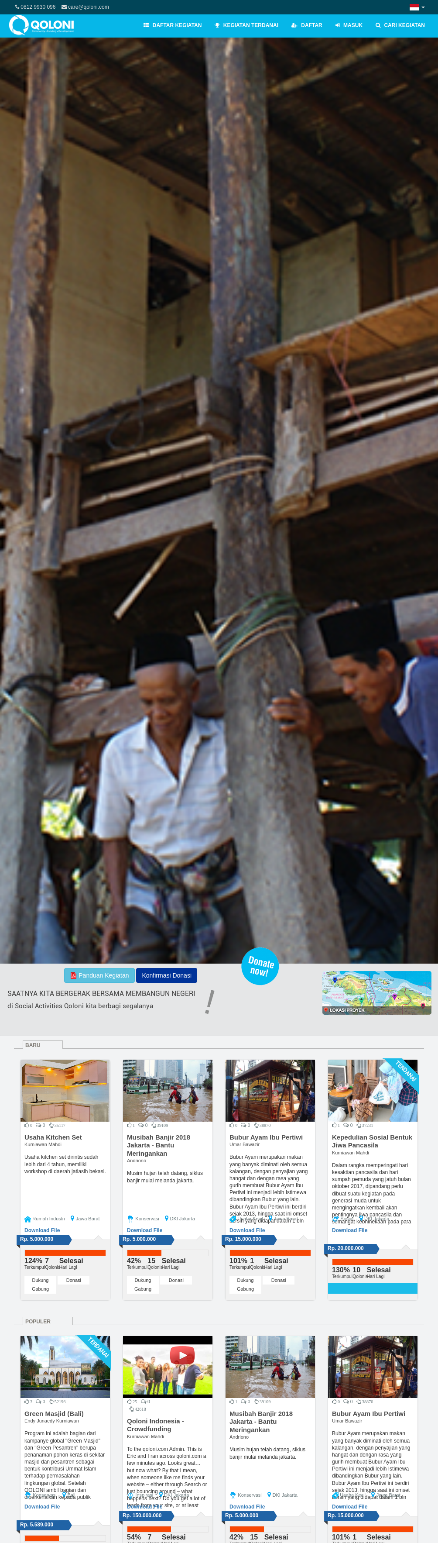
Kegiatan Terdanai (246, 25)
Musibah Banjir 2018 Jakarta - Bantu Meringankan (158, 1145)
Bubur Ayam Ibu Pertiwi (266, 1137)
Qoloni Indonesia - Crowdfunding (155, 1425)
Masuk (349, 25)
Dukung (40, 1280)
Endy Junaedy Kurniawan (51, 1420)
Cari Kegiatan (400, 25)
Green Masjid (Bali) (54, 1413)
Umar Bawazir (244, 1144)
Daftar (306, 25)
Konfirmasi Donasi (167, 975)
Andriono (136, 1160)
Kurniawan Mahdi (43, 1144)
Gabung (40, 1289)
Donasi (73, 1280)
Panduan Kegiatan (99, 975)
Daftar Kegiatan (173, 25)
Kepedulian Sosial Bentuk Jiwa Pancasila (372, 1141)
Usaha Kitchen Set (53, 1137)
